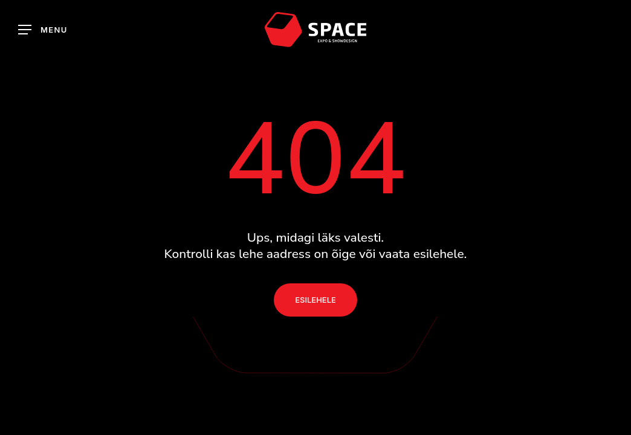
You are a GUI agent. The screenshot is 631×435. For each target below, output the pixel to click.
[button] (43, 30)
